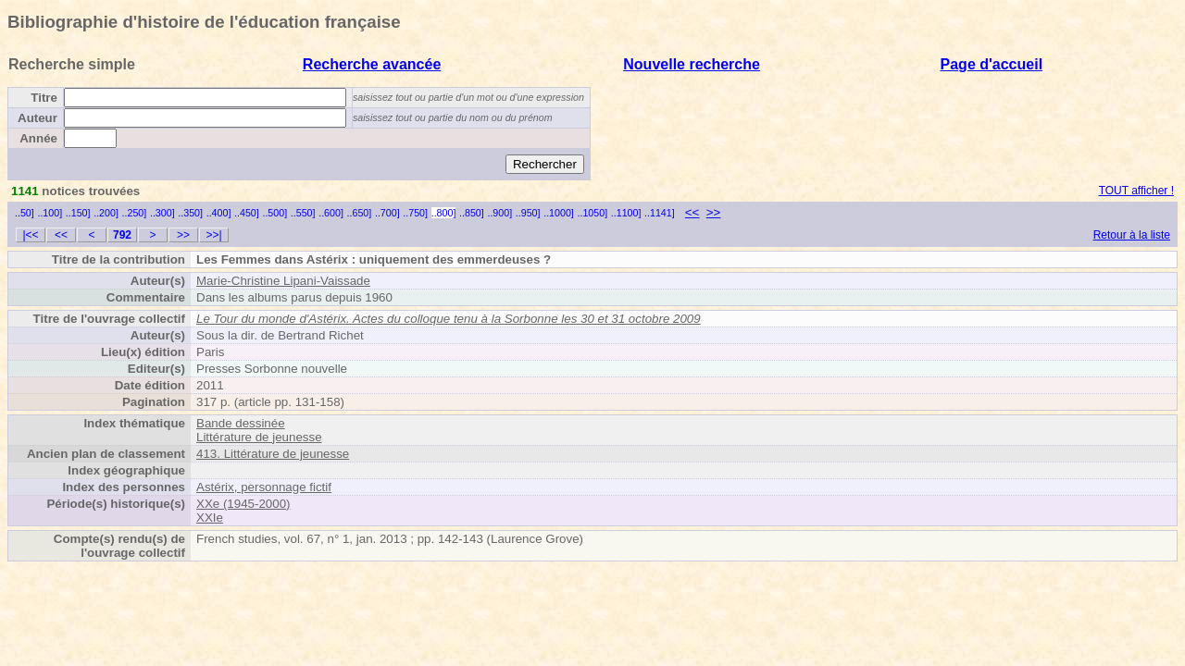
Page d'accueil (992, 64)
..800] (443, 212)
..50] (24, 212)
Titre (44, 98)
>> (713, 212)
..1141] (659, 212)
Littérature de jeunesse (259, 437)
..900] (499, 212)
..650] (359, 212)
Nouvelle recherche (691, 64)
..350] (190, 212)
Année (38, 138)
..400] (218, 212)
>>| (213, 234)
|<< (30, 234)
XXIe (209, 517)
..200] (106, 212)
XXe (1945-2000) (243, 504)
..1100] (626, 212)
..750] (415, 212)
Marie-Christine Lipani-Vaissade (283, 281)
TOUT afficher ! (1136, 190)
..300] (162, 212)
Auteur (37, 118)
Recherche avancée (372, 64)
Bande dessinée (240, 423)
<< (692, 212)
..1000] (558, 212)
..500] (274, 212)
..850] (471, 212)
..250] (134, 212)
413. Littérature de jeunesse (272, 454)
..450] (246, 212)
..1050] (593, 212)
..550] (303, 212)
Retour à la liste (1131, 234)
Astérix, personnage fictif (263, 487)
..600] (330, 212)
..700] (387, 212)
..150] (78, 212)
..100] (49, 212)
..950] (528, 212)
